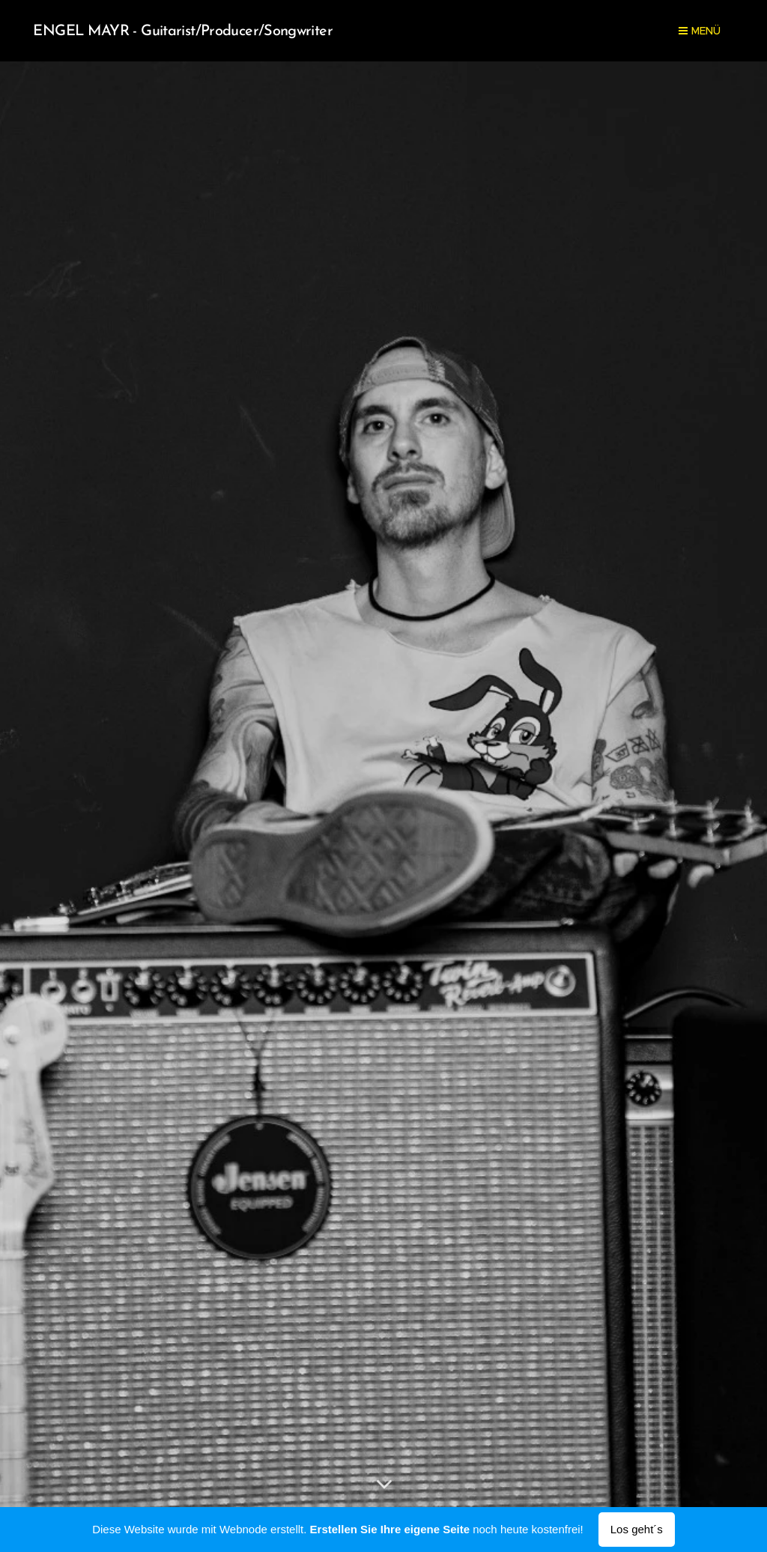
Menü (700, 30)
